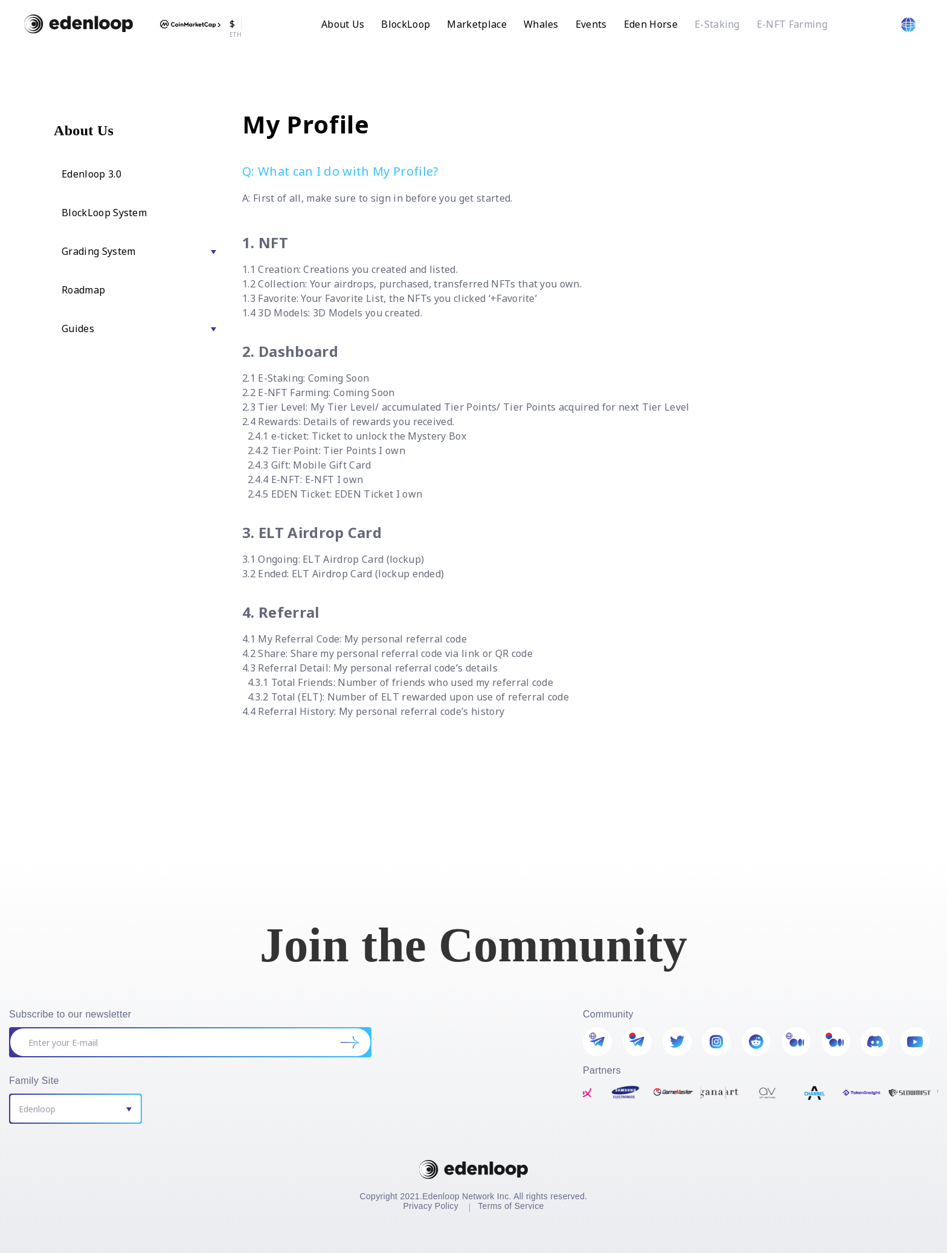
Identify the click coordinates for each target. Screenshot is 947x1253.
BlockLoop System (104, 212)
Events (591, 24)
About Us (343, 24)
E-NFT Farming (792, 24)
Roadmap (83, 289)
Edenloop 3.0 (91, 174)
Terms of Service (511, 1206)
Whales (541, 24)
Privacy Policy (430, 1206)
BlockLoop (405, 24)
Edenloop (37, 1109)
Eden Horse (651, 24)
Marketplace (477, 24)
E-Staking (717, 24)
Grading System (98, 251)
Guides (78, 328)
